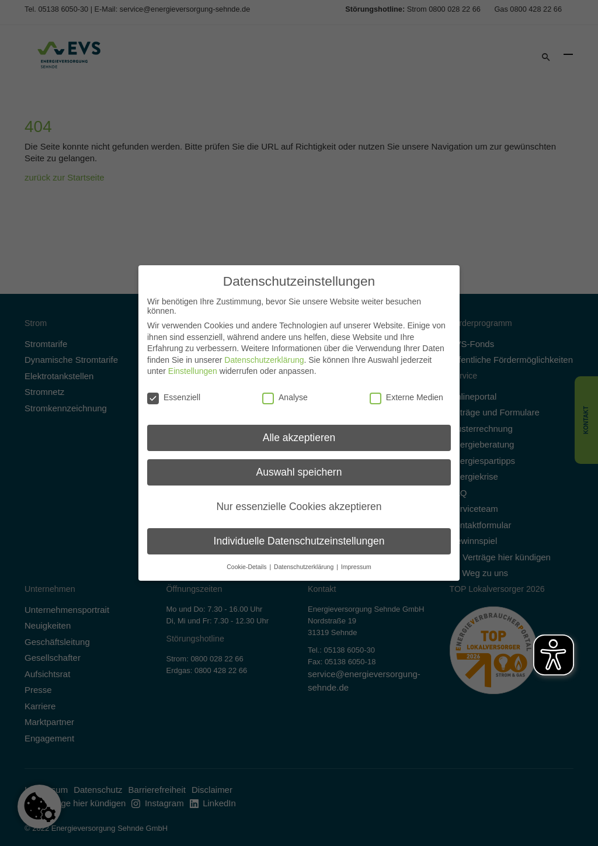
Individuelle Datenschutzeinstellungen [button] (299, 536)
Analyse (285, 392)
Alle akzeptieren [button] (299, 432)
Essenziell (173, 392)
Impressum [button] (356, 561)
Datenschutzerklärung (264, 354)
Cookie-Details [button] (247, 561)
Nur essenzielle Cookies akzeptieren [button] (298, 501)
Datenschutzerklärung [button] (304, 561)
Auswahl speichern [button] (299, 467)
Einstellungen (192, 365)
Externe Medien (406, 392)
